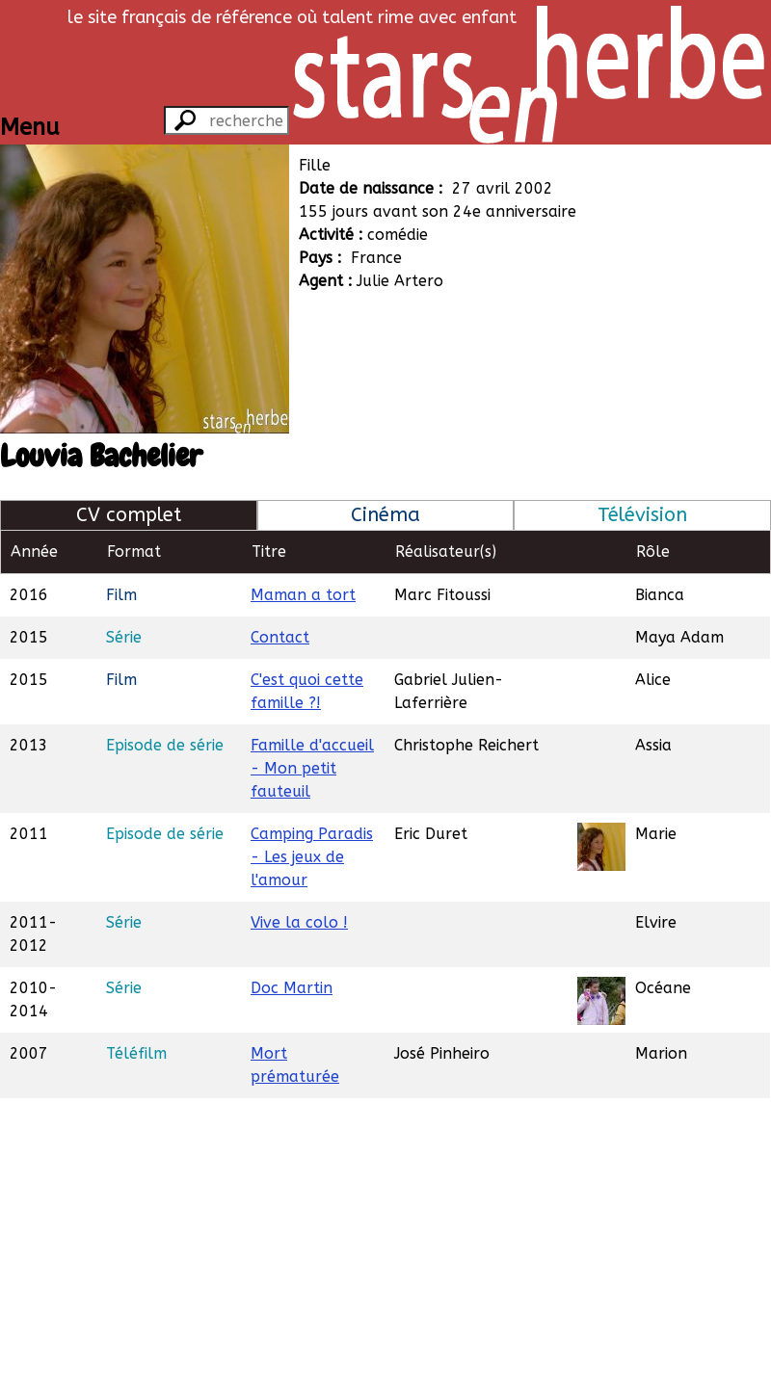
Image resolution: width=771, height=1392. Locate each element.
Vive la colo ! (299, 922)
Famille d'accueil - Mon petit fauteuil (312, 768)
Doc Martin (291, 988)
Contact (280, 637)
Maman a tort (303, 595)
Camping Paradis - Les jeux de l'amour (312, 857)
